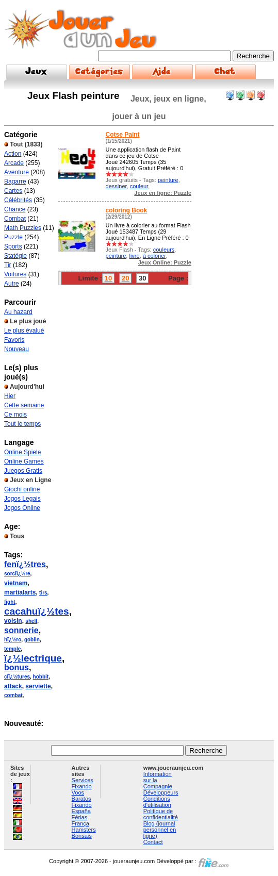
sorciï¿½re (17, 573)
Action (12, 153)
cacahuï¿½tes (36, 611)
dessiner (116, 186)
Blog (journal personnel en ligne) (159, 829)
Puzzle (13, 237)
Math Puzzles (22, 228)
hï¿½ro (12, 639)
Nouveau (16, 349)
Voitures (15, 274)
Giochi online (22, 489)
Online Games (24, 461)
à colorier (154, 256)
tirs (43, 593)
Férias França (80, 820)
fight (9, 602)
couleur (139, 186)
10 (108, 278)
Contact (153, 842)
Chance (14, 209)
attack (13, 686)
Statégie (15, 255)
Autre (11, 283)
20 (125, 278)
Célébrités (18, 200)
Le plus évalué (24, 330)
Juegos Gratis (23, 470)
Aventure (16, 172)
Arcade (14, 163)
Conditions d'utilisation (157, 802)
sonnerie (21, 630)
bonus (16, 667)
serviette (38, 686)
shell (31, 621)
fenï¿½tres (25, 564)
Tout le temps (22, 423)
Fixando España (82, 808)
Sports (13, 246)
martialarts (20, 592)
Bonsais (82, 836)
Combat (15, 218)
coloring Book (127, 210)
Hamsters (84, 830)
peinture (168, 180)
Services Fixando (82, 783)
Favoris (14, 339)
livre (134, 256)
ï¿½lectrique (33, 658)
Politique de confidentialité (160, 814)
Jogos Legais (22, 498)
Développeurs (160, 792)
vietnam (15, 583)
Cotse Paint (123, 134)
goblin (32, 639)
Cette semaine (24, 405)
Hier (9, 396)
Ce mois (15, 414)
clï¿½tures (17, 677)
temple (12, 649)
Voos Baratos (81, 795)
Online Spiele (22, 452)
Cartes (13, 190)
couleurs (164, 249)
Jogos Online (22, 507)
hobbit (41, 677)
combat (13, 695)
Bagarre (15, 181)
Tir (7, 265)
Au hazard (18, 312)
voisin (13, 620)
